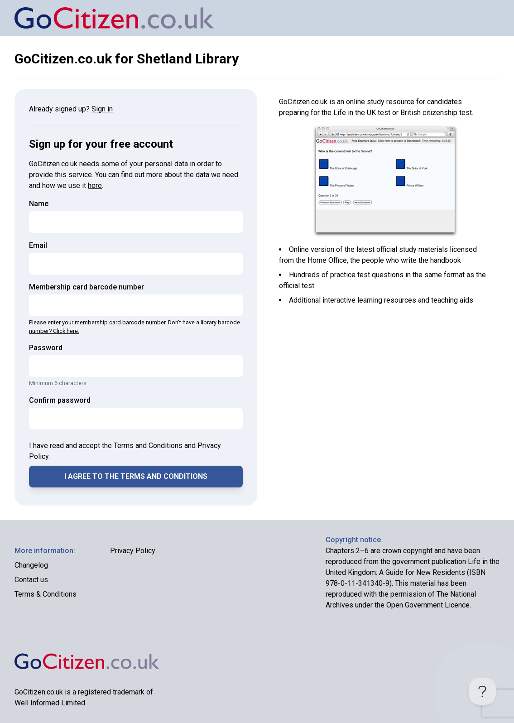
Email (38, 245)
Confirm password (60, 400)
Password (45, 347)
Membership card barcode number (86, 287)
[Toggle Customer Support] (482, 691)
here (95, 185)
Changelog (31, 565)
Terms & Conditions (45, 594)
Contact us (31, 579)
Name (38, 203)
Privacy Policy (132, 550)
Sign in (102, 109)
